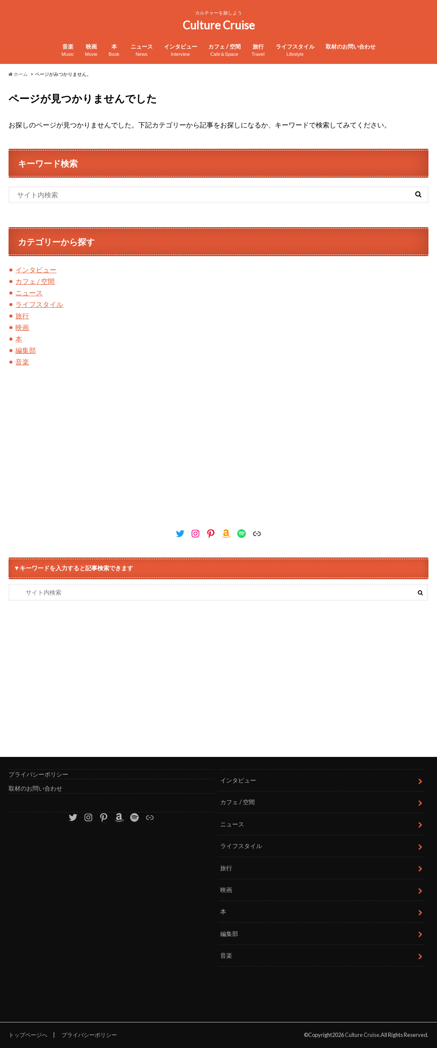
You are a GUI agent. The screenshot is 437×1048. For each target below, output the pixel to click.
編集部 (25, 350)
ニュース (142, 50)
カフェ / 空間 (224, 50)
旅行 (258, 50)
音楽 (67, 50)
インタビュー (180, 50)
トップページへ (28, 1034)
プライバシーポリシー (38, 774)
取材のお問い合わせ (351, 46)
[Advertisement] (218, 450)
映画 (91, 50)
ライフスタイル (295, 50)
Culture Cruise (219, 25)
